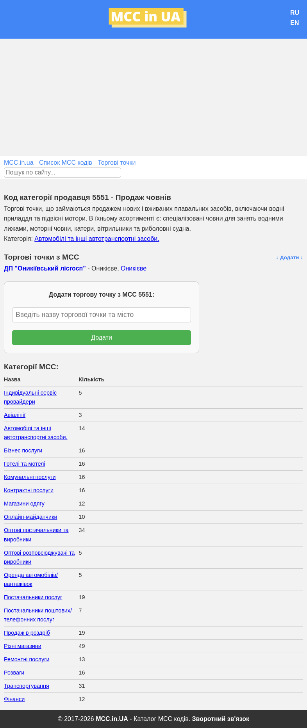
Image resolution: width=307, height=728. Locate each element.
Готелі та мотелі (24, 464)
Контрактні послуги (29, 490)
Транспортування (26, 686)
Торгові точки (117, 162)
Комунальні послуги (30, 477)
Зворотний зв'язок (220, 719)
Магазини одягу (24, 503)
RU (294, 12)
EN (294, 23)
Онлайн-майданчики (30, 517)
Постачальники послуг (33, 597)
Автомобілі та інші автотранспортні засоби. (96, 238)
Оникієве (133, 268)
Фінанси (14, 699)
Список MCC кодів (65, 162)
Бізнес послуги (23, 450)
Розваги (14, 672)
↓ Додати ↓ (289, 257)
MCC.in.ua (19, 162)
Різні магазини (22, 646)
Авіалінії (14, 415)
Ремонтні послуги (26, 659)
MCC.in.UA (112, 719)
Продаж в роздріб (27, 633)
